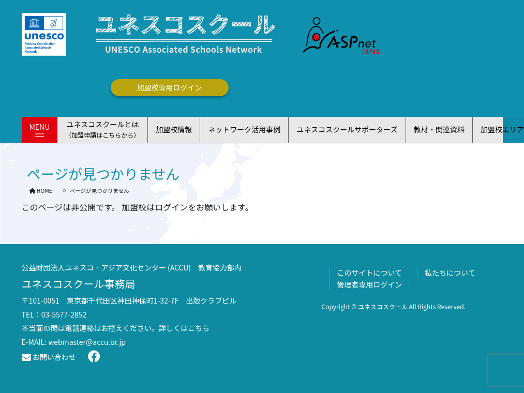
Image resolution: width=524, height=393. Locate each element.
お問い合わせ (49, 357)
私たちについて (450, 272)
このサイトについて (369, 272)
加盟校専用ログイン (169, 87)
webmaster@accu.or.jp (87, 342)
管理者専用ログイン (369, 284)
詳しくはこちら (184, 328)
